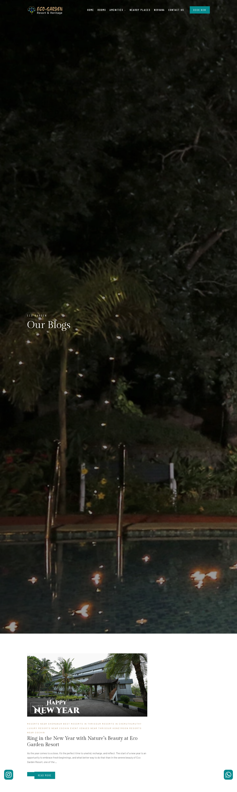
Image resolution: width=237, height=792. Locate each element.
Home (90, 9)
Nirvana (159, 9)
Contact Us (176, 9)
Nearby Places (140, 9)
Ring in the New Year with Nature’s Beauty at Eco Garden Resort (82, 741)
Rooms (102, 9)
